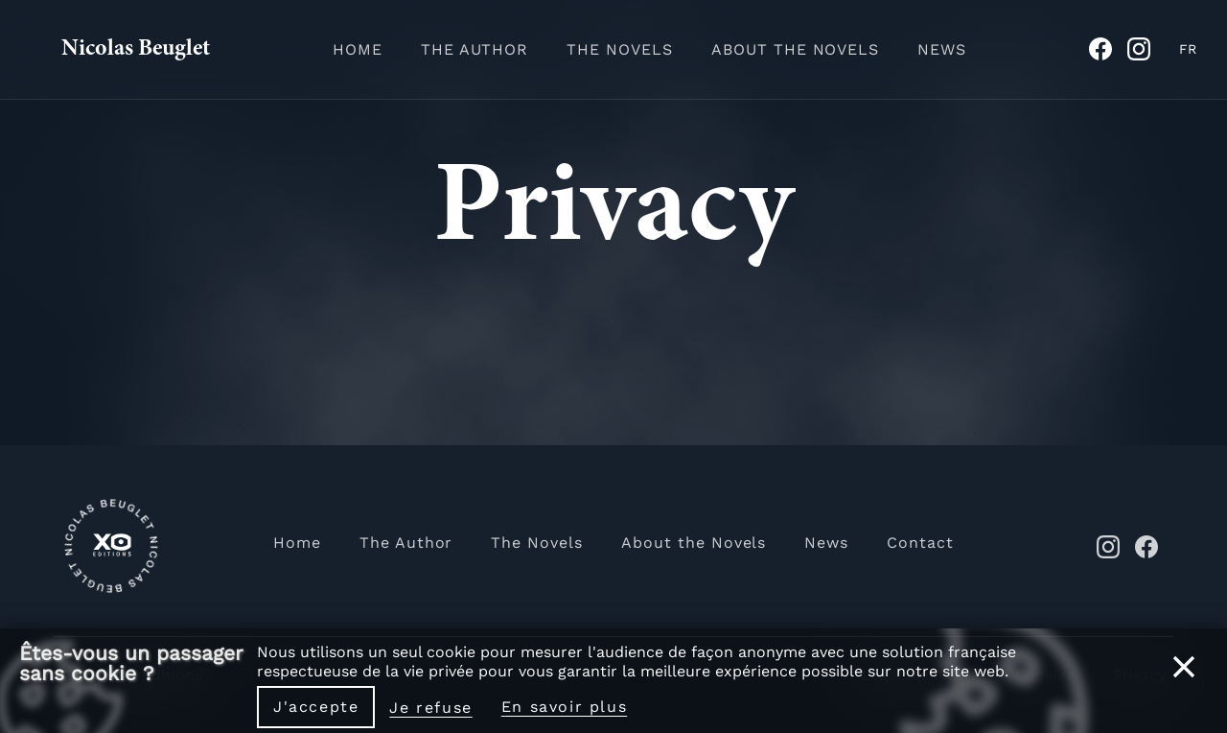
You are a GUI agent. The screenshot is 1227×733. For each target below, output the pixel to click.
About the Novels (795, 49)
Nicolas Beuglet (135, 49)
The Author (475, 49)
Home (357, 49)
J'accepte (316, 707)
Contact (920, 542)
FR (1187, 49)
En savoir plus (564, 707)
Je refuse (430, 707)
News (941, 49)
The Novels (620, 49)
